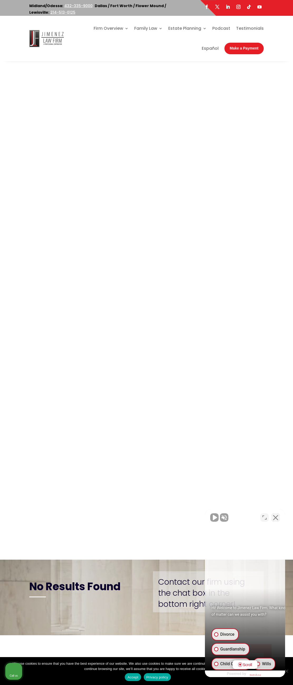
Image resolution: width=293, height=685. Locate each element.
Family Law (145, 28)
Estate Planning (184, 28)
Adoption (232, 181)
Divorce (230, 190)
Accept (132, 677)
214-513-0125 (62, 12)
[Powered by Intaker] (248, 674)
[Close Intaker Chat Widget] (275, 516)
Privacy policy (157, 677)
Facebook (46, 625)
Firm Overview (108, 28)
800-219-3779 (115, 542)
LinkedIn (56, 632)
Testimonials (250, 28)
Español (210, 48)
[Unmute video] (199, 516)
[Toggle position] (264, 516)
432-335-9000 (78, 5)
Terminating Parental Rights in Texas (237, 289)
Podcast (221, 28)
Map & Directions (99, 556)
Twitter (66, 625)
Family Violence (237, 259)
